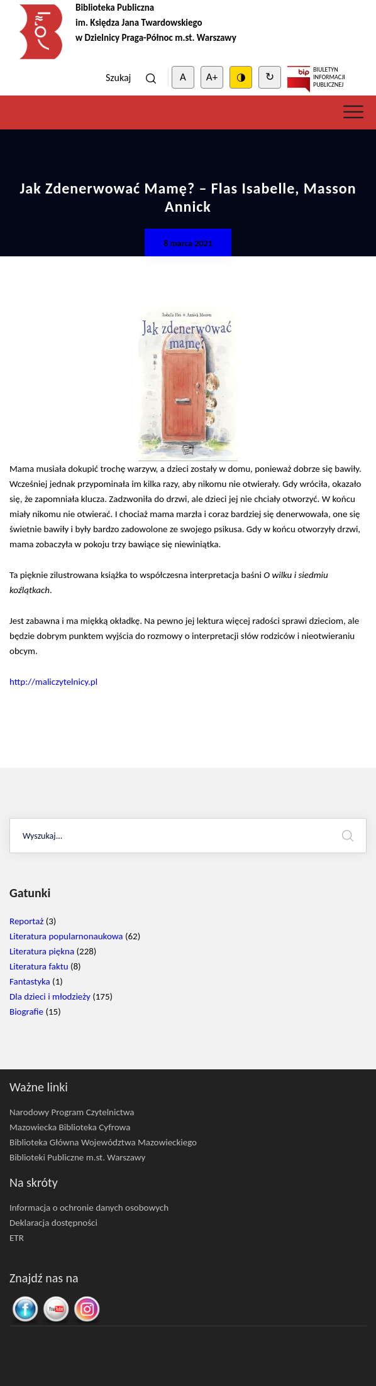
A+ (212, 77)
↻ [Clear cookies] (269, 77)
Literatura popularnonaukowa (66, 936)
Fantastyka (29, 981)
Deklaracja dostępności (53, 1222)
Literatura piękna (41, 951)
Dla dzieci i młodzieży (50, 996)
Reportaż (26, 921)
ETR (16, 1237)
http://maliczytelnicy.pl (53, 681)
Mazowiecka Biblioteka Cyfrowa (69, 1127)
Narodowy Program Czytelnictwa (72, 1112)
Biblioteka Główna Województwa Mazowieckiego (103, 1142)
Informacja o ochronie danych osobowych (89, 1207)
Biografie (26, 1011)
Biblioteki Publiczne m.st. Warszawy (77, 1157)
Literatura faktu (39, 966)
